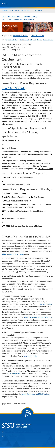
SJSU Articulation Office (11, 17)
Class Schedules (37, 36)
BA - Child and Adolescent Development (18, 19)
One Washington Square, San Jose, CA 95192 (23, 432)
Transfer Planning (30, 17)
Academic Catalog (20, 36)
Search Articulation (22, 10)
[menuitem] (7, 10)
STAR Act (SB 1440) (14, 88)
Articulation (6, 10)
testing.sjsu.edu (30, 356)
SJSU (4, 3)
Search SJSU (38, 10)
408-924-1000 (11, 436)
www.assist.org (46, 304)
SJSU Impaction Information (13, 254)
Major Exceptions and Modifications (38, 317)
